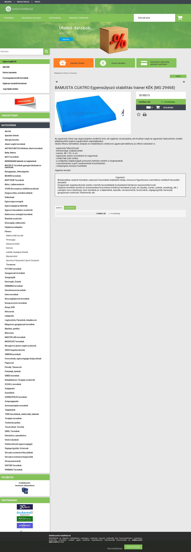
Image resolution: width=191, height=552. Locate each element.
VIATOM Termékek (13, 465)
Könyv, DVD (10, 307)
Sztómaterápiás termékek (16, 406)
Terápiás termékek (13, 418)
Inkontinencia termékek (15, 290)
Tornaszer (10, 265)
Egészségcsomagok (14, 201)
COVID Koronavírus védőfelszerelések (22, 189)
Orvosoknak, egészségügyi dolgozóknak (23, 359)
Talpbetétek (10, 410)
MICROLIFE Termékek (14, 341)
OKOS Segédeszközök (15, 350)
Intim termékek (11, 294)
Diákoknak (9, 197)
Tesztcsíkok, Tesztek (14, 427)
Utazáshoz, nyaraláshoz (15, 435)
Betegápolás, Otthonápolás (17, 172)
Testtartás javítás (12, 423)
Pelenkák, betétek (13, 371)
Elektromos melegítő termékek (18, 214)
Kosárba (168, 107)
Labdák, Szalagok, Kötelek (17, 252)
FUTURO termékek (13, 269)
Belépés (8, 2)
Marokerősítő (11, 256)
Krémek (9, 248)
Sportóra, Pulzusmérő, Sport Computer (22, 260)
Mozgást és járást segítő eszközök (20, 346)
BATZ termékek (12, 157)
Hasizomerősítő (12, 244)
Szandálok (9, 393)
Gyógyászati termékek (15, 273)
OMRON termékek (13, 354)
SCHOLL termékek (13, 384)
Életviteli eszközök (13, 219)
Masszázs (9, 333)
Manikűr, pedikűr (12, 329)
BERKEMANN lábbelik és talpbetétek (20, 161)
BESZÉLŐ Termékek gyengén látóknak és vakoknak (23, 166)
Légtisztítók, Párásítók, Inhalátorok (21, 320)
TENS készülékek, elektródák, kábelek (22, 414)
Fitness (8, 231)
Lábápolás (9, 316)
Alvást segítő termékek (15, 144)
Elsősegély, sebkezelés (15, 223)
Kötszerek (9, 312)
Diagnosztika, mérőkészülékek (18, 193)
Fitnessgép (10, 240)
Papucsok (9, 363)
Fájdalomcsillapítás (13, 227)
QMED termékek (12, 376)
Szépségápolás (12, 401)
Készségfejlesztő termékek (17, 299)
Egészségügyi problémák (16, 206)
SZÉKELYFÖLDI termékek (16, 397)
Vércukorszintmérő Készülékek (19, 453)
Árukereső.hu (25, 515)
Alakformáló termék (14, 236)
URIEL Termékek (12, 431)
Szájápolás (10, 388)
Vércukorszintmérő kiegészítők (19, 457)
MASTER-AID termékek (15, 337)
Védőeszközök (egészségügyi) (18, 444)
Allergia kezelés (12, 140)
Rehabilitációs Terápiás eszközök (20, 380)
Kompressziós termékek (16, 303)
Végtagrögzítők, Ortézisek (16, 448)
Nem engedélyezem (114, 548)
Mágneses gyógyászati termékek (19, 324)
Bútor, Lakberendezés (14, 184)
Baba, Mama (10, 153)
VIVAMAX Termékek (13, 470)
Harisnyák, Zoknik (13, 282)
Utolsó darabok (12, 440)
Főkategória (58, 73)
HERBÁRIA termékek (14, 286)
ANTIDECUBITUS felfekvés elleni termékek (24, 148)
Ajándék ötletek (12, 135)
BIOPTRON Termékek (14, 180)
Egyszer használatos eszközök (19, 210)
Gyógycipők (10, 277)
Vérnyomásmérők (13, 461)
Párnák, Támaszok (13, 367)
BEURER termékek (13, 176)
